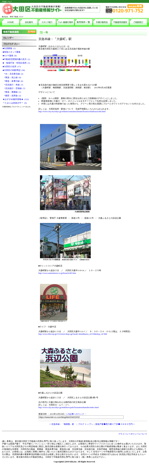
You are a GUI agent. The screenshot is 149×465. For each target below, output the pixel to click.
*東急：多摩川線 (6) (13, 81)
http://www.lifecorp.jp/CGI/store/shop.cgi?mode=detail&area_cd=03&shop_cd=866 (72, 334)
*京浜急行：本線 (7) (13, 85)
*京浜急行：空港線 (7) (14, 88)
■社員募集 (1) (9, 48)
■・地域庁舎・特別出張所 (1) (16, 63)
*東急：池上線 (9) (12, 77)
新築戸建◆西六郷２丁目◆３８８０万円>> (115, 424)
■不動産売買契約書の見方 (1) (16, 59)
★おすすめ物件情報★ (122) (16, 99)
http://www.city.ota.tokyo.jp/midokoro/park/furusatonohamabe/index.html (68, 407)
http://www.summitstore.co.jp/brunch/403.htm (57, 273)
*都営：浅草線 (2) (12, 96)
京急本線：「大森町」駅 (55, 39)
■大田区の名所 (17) (12, 66)
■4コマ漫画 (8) (10, 56)
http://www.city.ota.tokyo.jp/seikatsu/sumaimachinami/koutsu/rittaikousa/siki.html (72, 111)
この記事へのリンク (75, 414)
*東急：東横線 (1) (12, 92)
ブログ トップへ (85, 424)
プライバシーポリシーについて (132, 434)
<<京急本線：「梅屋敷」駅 (61, 424)
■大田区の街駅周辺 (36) (14, 70)
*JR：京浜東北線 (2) (13, 74)
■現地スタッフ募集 (12, 52)
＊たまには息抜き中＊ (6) (15, 103)
